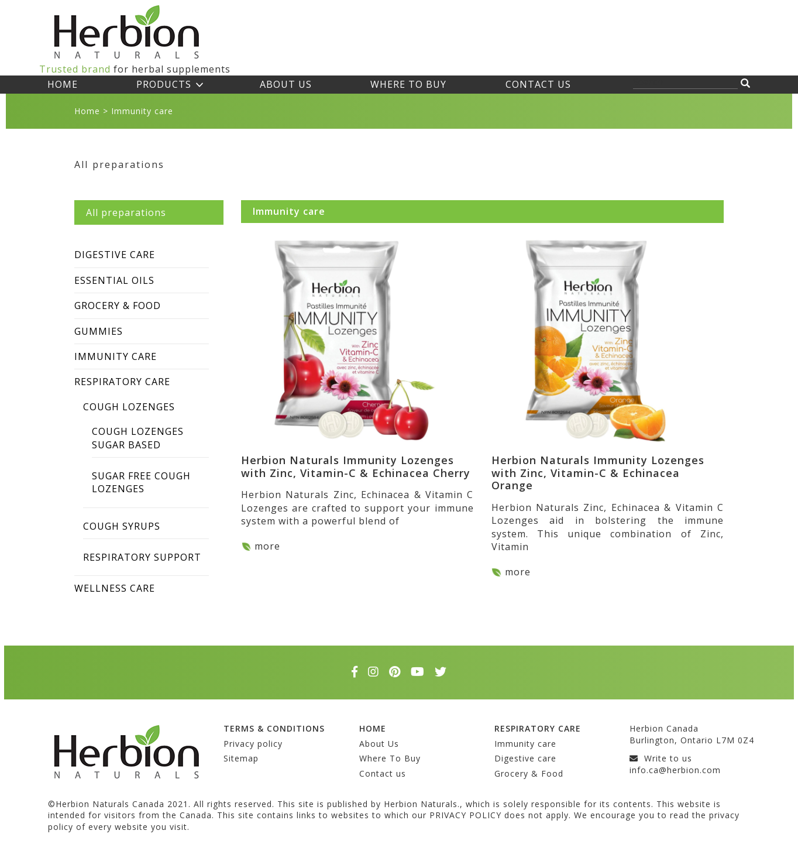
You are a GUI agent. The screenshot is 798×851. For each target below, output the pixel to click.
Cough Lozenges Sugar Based (138, 438)
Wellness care (114, 588)
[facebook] (358, 672)
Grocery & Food (117, 305)
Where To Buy (408, 84)
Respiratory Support (142, 557)
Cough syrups (121, 526)
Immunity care (115, 356)
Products (163, 84)
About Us (286, 84)
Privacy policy (253, 743)
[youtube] (421, 672)
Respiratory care (122, 381)
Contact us (538, 84)
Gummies (98, 331)
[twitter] (441, 672)
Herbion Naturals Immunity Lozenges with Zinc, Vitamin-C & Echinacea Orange (597, 472)
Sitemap (241, 758)
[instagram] (377, 672)
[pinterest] (398, 672)
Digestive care (114, 254)
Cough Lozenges (129, 406)
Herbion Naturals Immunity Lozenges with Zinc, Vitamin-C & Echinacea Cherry (355, 466)
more (267, 546)
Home (62, 84)
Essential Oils (114, 280)
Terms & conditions (274, 728)
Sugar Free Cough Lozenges (141, 482)
